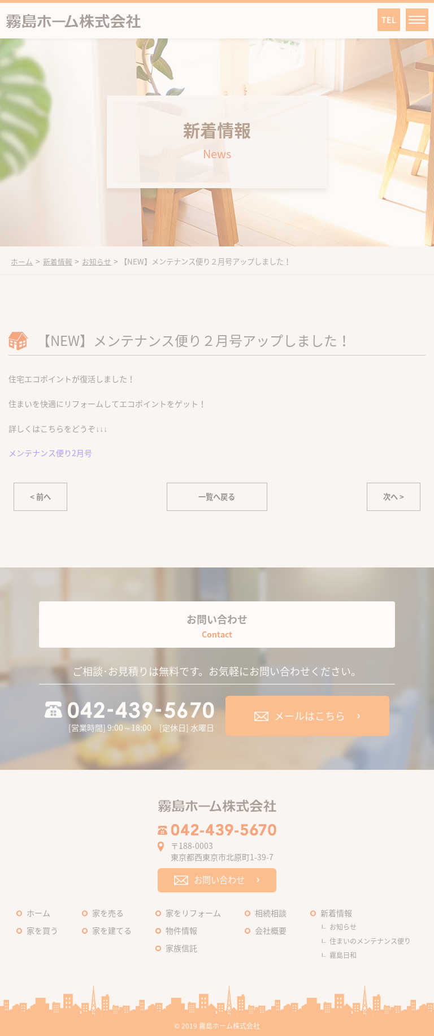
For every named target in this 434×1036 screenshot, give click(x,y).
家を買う (42, 930)
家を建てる (112, 930)
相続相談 (271, 912)
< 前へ (40, 496)
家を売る (108, 912)
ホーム (38, 912)
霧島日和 (343, 955)
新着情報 (336, 912)
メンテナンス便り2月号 (50, 452)
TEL (388, 19)
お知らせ (343, 927)
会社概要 (271, 930)
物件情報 (181, 930)
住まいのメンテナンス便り (370, 941)
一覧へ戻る (216, 496)
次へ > (393, 496)
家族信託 (181, 947)
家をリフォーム (193, 912)
